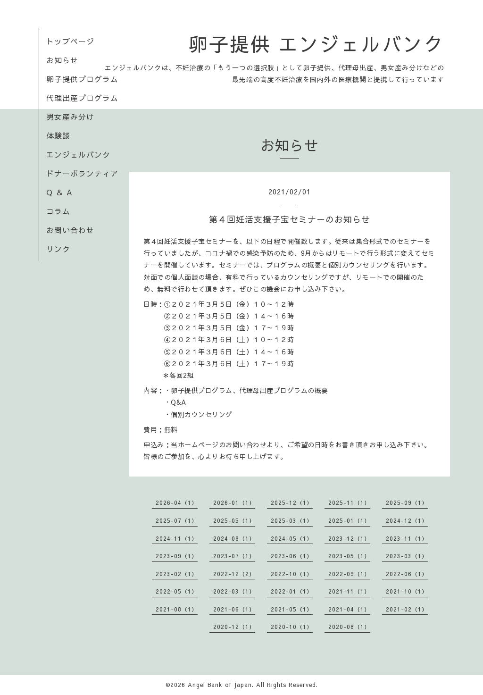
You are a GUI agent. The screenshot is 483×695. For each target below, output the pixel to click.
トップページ (70, 41)
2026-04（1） (177, 502)
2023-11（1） (407, 538)
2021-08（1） (177, 609)
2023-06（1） (292, 556)
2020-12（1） (234, 626)
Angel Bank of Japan (220, 684)
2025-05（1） (234, 520)
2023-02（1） (177, 574)
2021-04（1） (349, 609)
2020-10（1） (292, 626)
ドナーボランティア (82, 173)
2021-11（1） (349, 591)
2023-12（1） (349, 538)
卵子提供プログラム (82, 79)
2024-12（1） (407, 520)
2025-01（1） (349, 520)
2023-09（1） (177, 556)
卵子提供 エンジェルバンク (316, 43)
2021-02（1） (407, 609)
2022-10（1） (292, 574)
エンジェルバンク (78, 154)
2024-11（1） (177, 538)
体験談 (58, 135)
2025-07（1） (177, 520)
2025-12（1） (292, 502)
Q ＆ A (59, 192)
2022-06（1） (407, 574)
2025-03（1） (292, 520)
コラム (58, 211)
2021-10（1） (407, 591)
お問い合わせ (70, 230)
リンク (58, 248)
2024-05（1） (292, 538)
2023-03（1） (407, 556)
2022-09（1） (349, 574)
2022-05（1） (177, 591)
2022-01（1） (292, 591)
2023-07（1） (234, 556)
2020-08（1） (349, 626)
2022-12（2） (234, 574)
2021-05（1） (292, 609)
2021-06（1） (234, 609)
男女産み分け (70, 116)
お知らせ (62, 60)
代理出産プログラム (82, 97)
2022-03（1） (234, 591)
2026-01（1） (234, 502)
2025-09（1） (407, 502)
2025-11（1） (349, 502)
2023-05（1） (349, 556)
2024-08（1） (234, 538)
